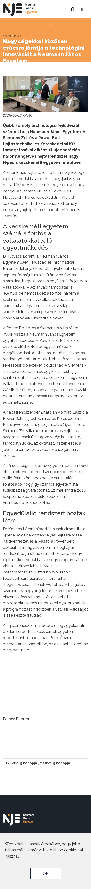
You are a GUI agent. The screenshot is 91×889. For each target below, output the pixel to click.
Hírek (17, 35)
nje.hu (7, 35)
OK (46, 873)
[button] (82, 8)
